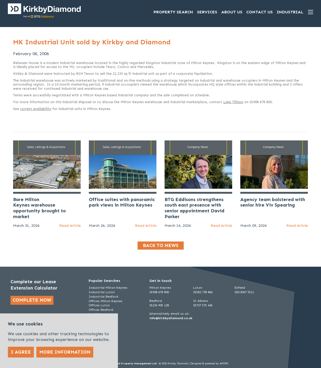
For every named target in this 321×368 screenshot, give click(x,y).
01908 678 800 (159, 292)
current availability (35, 109)
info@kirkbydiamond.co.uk (170, 318)
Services (207, 11)
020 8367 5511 (244, 292)
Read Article (70, 225)
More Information (64, 352)
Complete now (32, 300)
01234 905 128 (159, 305)
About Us (231, 11)
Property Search (173, 11)
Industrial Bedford (103, 296)
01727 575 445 (203, 305)
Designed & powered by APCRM (209, 363)
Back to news (160, 245)
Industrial (290, 11)
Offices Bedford (101, 310)
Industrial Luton (102, 292)
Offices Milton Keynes (105, 301)
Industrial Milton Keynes (108, 288)
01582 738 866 (203, 292)
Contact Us (259, 11)
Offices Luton (99, 305)
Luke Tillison (233, 102)
